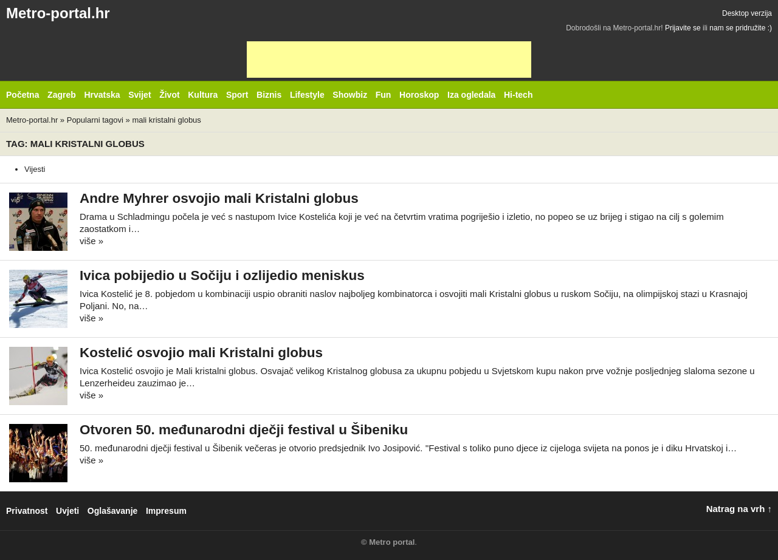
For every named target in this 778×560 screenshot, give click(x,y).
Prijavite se (683, 28)
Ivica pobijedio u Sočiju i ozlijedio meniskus (222, 275)
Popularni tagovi (95, 120)
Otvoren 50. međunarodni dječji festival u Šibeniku (244, 429)
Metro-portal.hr (58, 13)
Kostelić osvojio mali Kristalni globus (201, 352)
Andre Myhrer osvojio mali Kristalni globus (219, 198)
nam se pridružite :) (740, 28)
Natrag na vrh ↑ (739, 509)
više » (91, 241)
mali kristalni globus (166, 120)
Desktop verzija (747, 13)
